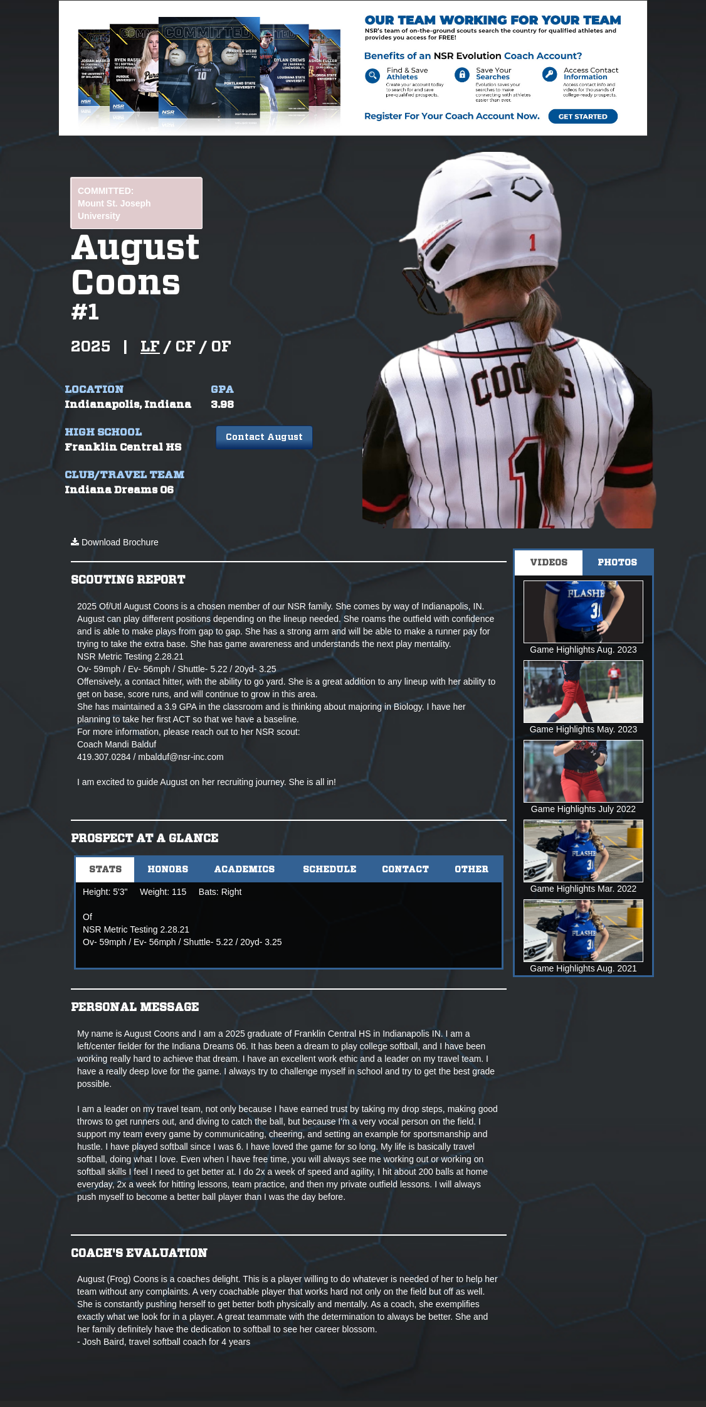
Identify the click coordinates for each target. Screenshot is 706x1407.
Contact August (264, 437)
